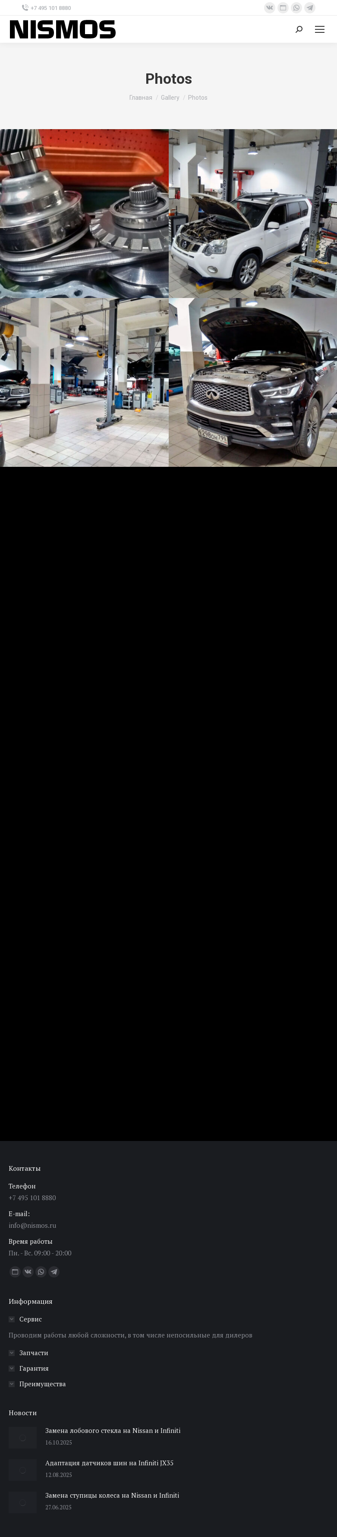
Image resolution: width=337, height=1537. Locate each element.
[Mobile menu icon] (319, 29)
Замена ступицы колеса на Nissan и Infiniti (112, 1495)
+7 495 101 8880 (46, 7)
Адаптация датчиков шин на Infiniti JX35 (109, 1462)
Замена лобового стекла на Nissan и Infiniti (112, 1430)
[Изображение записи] (23, 1437)
